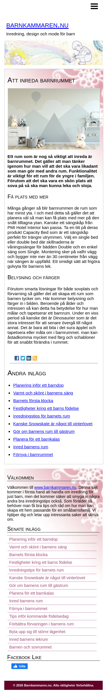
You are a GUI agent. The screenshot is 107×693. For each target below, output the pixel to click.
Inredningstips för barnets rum (41, 416)
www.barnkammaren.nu (55, 487)
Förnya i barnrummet (33, 454)
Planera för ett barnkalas (36, 439)
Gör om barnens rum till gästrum (43, 431)
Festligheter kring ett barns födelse (46, 408)
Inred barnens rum (30, 446)
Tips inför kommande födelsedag (38, 616)
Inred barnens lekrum (28, 639)
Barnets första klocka (33, 400)
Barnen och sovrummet (30, 647)
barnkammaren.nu (37, 24)
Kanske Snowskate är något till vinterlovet (52, 423)
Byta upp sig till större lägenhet (37, 631)
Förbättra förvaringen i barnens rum (41, 624)
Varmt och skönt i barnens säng (43, 392)
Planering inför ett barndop (38, 385)
